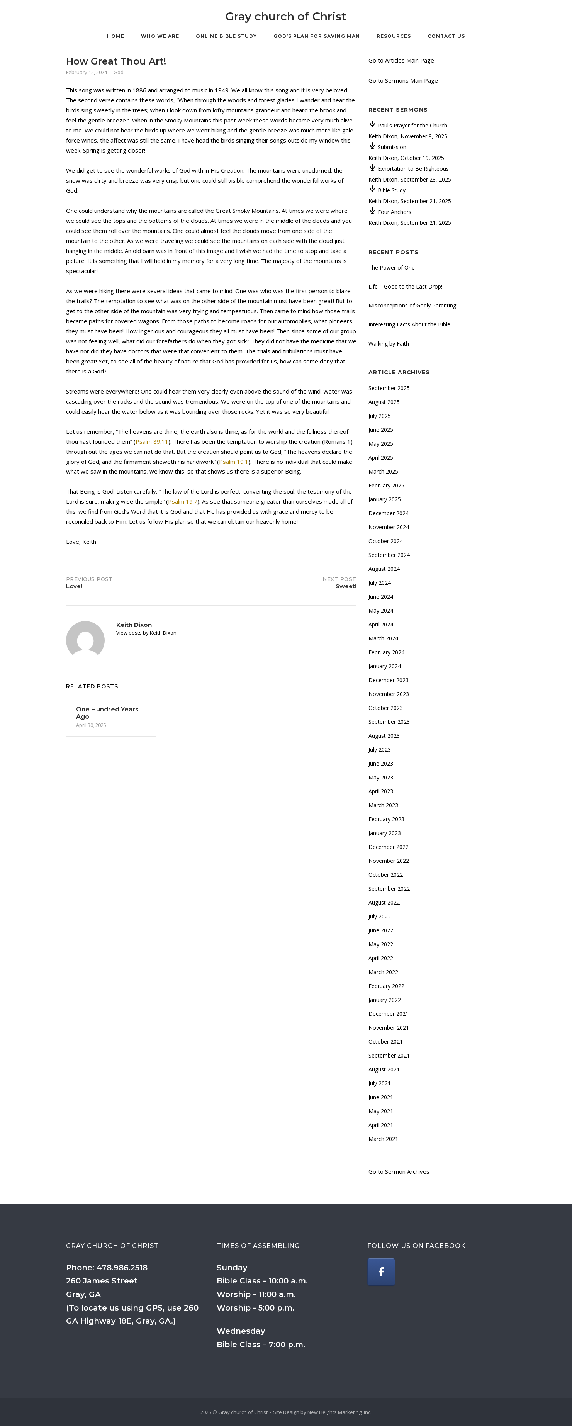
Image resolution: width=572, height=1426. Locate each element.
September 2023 (389, 721)
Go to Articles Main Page (401, 60)
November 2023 (388, 694)
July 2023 (379, 749)
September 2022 (389, 888)
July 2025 (379, 415)
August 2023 (384, 735)
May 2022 (380, 944)
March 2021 (383, 1138)
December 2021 (388, 1013)
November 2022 (388, 860)
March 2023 (383, 805)
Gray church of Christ (286, 16)
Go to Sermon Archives (398, 1171)
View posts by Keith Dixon (146, 632)
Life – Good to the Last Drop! (405, 286)
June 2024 (380, 596)
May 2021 (380, 1111)
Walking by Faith (388, 343)
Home (115, 36)
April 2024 (380, 624)
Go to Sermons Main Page (403, 80)
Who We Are (160, 36)
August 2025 (384, 402)
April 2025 (380, 457)
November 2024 (388, 527)
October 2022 (385, 874)
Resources (394, 36)
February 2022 (386, 986)
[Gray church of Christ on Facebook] (381, 1272)
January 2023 (384, 833)
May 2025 (380, 443)
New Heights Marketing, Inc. (339, 1412)
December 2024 (388, 513)
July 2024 (379, 582)
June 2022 (380, 930)
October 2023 (385, 707)
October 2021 (385, 1041)
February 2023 (386, 819)
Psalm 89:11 (152, 441)
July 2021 (379, 1083)
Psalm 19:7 (182, 501)
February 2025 (386, 485)
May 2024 (380, 610)
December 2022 (388, 847)
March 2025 (383, 471)
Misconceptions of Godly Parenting (412, 305)
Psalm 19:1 (233, 461)
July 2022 (379, 916)
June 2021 (380, 1097)
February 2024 (386, 652)
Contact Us (446, 36)
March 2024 (383, 638)
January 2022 (384, 999)
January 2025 (384, 499)
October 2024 (385, 541)
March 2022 (383, 972)
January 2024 (384, 666)
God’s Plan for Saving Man (316, 36)
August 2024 (384, 568)
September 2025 (389, 388)
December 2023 (388, 680)
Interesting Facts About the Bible (409, 324)
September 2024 (389, 555)
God (119, 72)
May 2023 (380, 777)
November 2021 (388, 1027)
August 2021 (384, 1069)
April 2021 (380, 1125)
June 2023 (380, 763)
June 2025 (380, 429)
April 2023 (380, 791)
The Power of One (391, 267)
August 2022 (384, 902)
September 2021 (389, 1055)
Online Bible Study (226, 36)
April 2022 (380, 958)
